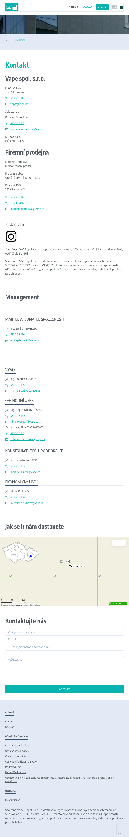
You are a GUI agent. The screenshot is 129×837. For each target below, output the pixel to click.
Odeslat (64, 689)
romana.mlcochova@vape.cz (27, 129)
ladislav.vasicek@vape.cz (25, 472)
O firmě (9, 721)
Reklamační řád (13, 766)
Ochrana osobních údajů (17, 745)
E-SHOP (102, 7)
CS (114, 7)
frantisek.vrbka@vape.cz (25, 390)
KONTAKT (87, 7)
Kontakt (9, 726)
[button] (121, 7)
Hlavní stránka (12, 799)
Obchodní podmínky (15, 756)
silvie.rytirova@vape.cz (24, 421)
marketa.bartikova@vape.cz (27, 209)
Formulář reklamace (15, 772)
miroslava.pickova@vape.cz (26, 503)
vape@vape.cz (19, 104)
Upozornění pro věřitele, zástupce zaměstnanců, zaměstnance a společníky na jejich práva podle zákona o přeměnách (59, 779)
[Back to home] (12, 7)
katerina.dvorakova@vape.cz (27, 439)
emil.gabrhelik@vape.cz (24, 340)
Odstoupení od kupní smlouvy (21, 761)
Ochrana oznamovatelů (17, 750)
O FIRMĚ (73, 7)
